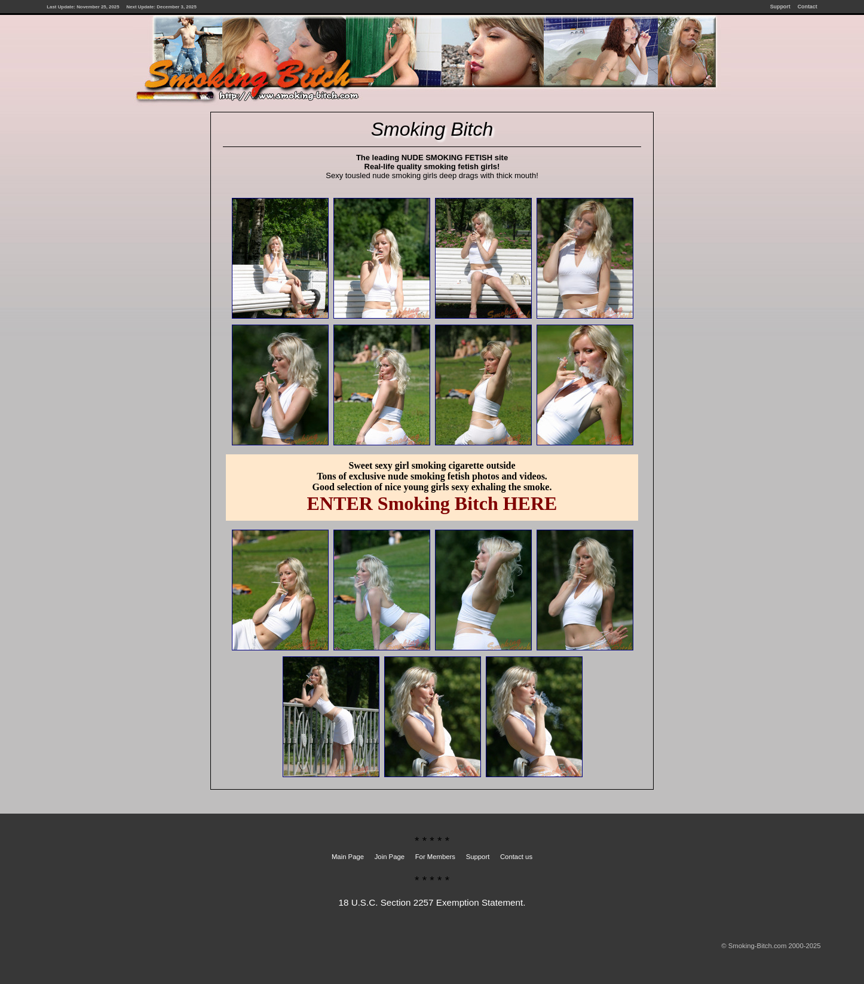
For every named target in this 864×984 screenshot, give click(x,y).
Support (780, 7)
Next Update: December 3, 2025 (162, 7)
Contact (807, 7)
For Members (435, 856)
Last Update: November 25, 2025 (83, 7)
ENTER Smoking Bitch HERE (432, 503)
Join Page (390, 856)
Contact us (516, 856)
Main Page (348, 856)
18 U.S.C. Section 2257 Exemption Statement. (431, 902)
